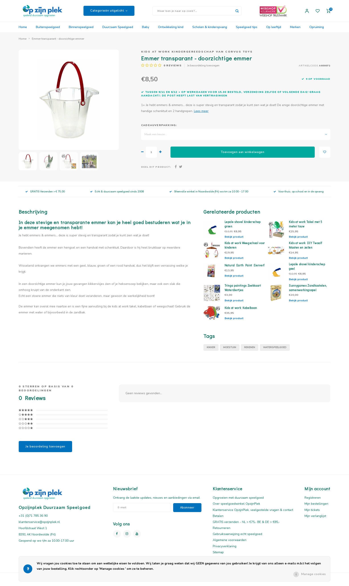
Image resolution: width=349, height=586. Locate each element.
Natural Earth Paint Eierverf (245, 268)
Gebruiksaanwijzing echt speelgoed (237, 537)
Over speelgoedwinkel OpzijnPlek (236, 506)
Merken (295, 30)
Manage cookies (313, 574)
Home (23, 30)
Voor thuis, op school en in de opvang (299, 194)
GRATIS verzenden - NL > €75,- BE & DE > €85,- (246, 525)
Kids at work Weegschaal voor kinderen (245, 248)
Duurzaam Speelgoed (117, 30)
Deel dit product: (156, 170)
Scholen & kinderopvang (209, 30)
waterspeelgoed (274, 350)
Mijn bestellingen (316, 506)
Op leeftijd (273, 30)
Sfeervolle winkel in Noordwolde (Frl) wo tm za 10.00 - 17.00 (208, 194)
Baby (145, 30)
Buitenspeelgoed (48, 30)
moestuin (229, 350)
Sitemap (218, 555)
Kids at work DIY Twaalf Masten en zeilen (305, 248)
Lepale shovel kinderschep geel (307, 269)
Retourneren (221, 531)
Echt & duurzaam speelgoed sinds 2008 (117, 194)
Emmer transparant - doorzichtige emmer (58, 41)
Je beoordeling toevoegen (203, 68)
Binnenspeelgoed (81, 30)
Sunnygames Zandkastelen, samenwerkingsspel (308, 290)
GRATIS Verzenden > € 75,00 (45, 194)
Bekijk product (234, 239)
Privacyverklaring (224, 549)
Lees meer (201, 114)
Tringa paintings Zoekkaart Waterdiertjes (243, 290)
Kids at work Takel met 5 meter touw (305, 227)
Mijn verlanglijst (315, 519)
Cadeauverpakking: (159, 128)
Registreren (312, 500)
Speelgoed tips (246, 30)
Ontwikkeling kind (170, 30)
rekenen (249, 350)
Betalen (218, 519)
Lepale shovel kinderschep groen (243, 227)
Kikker (211, 350)
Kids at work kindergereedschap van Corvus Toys (197, 54)
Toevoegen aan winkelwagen (242, 155)
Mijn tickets (312, 512)
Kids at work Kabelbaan (241, 310)
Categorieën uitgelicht (109, 12)
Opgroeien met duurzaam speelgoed (238, 500)
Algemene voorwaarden (229, 543)
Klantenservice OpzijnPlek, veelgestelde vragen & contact (253, 512)
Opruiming (316, 30)
